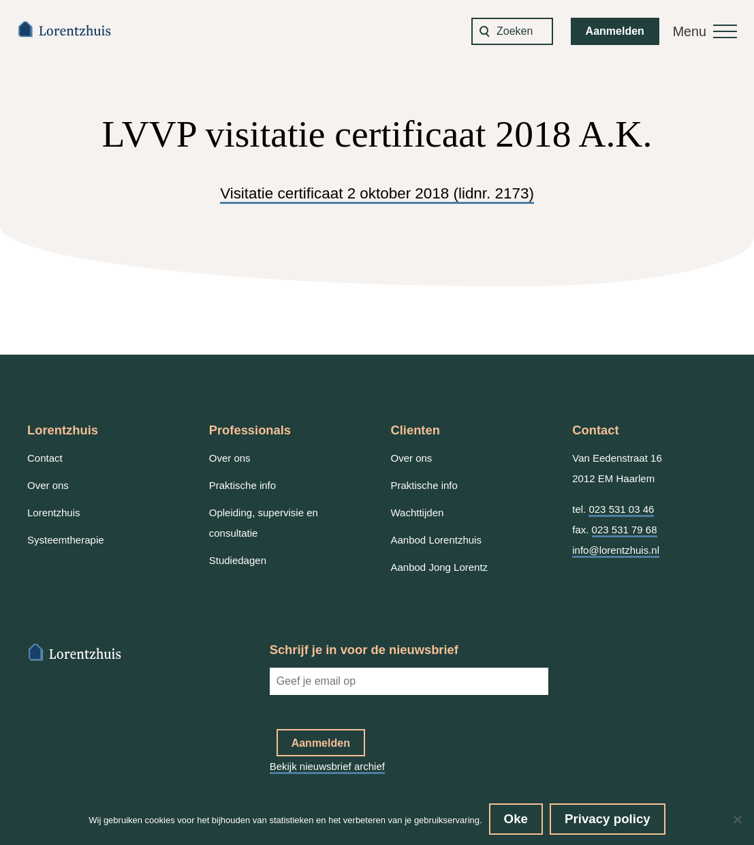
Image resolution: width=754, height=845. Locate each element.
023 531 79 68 (624, 529)
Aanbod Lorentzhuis (436, 540)
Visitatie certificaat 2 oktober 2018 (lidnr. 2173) (377, 193)
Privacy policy (607, 819)
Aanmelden (615, 31)
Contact (45, 458)
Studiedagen (237, 560)
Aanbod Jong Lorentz (439, 567)
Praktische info (242, 485)
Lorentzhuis (53, 512)
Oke (516, 819)
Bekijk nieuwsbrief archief (327, 766)
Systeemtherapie (65, 540)
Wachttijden (417, 512)
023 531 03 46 (621, 509)
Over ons (48, 485)
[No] (737, 819)
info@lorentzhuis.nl (615, 550)
